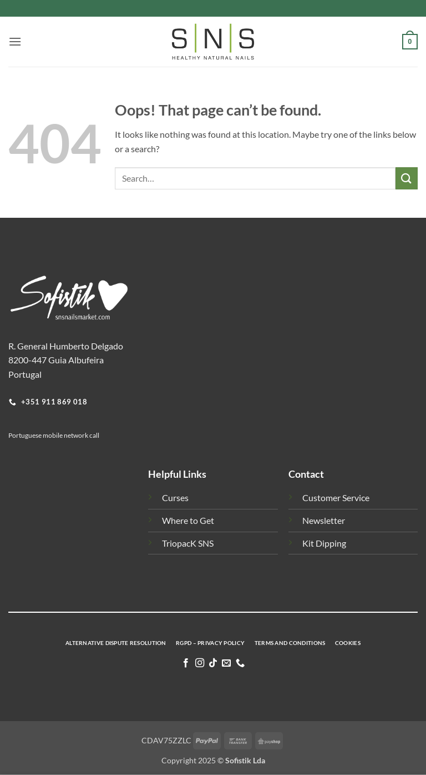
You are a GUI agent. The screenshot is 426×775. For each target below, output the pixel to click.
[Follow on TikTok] (213, 663)
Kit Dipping (324, 543)
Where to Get (188, 520)
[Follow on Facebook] (185, 663)
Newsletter (323, 520)
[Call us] (240, 663)
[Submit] (406, 178)
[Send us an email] (226, 663)
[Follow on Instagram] (199, 663)
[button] (15, 41)
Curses (175, 497)
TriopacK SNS (188, 543)
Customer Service (335, 497)
